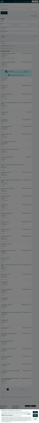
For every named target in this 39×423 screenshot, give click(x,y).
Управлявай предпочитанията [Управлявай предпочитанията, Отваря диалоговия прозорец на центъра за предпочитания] (35, 419)
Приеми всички (35, 412)
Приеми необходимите (35, 415)
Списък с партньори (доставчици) (6, 421)
